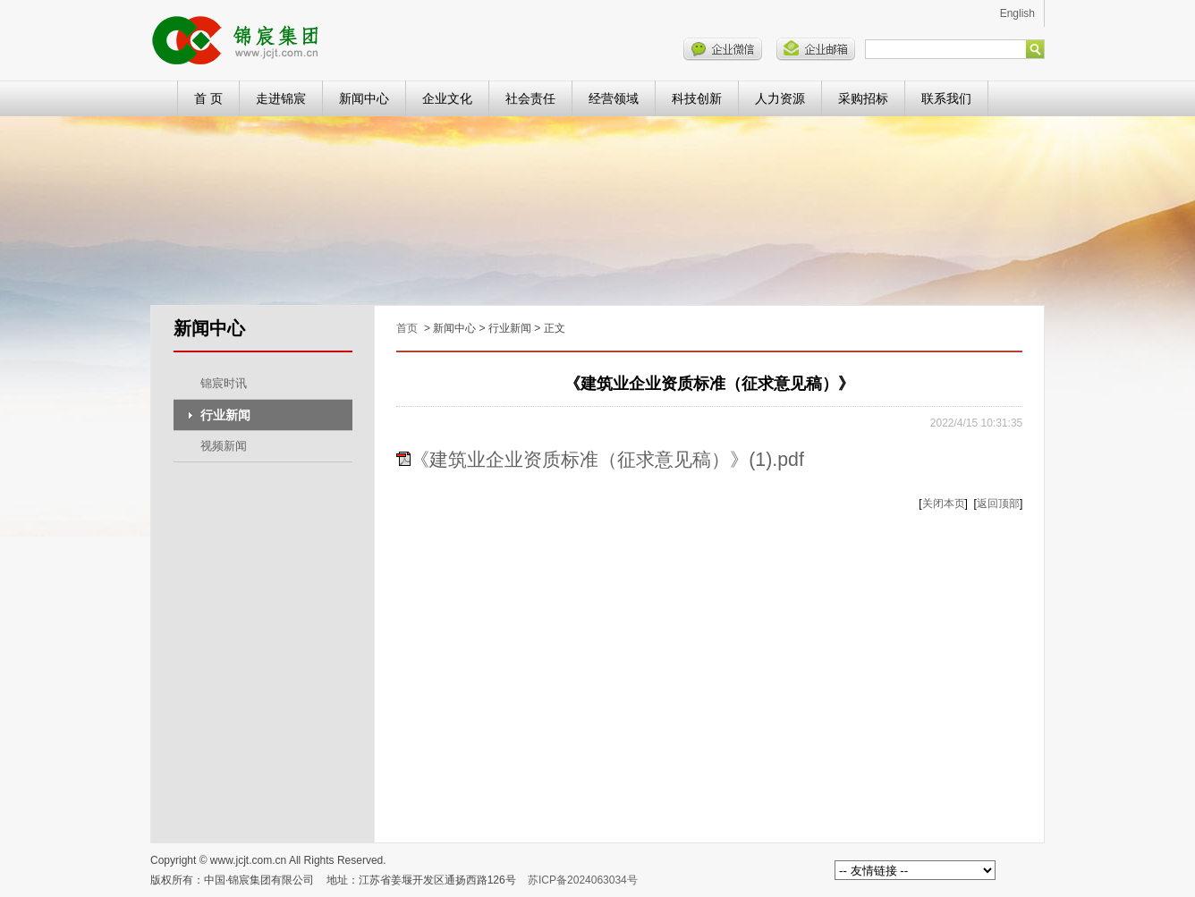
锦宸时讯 (223, 383)
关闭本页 (943, 503)
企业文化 (447, 98)
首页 (407, 328)
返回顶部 (998, 503)
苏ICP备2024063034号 (583, 880)
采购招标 (863, 98)
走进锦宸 (281, 98)
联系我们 (946, 98)
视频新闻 (223, 446)
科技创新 (697, 98)
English (1017, 13)
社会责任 (530, 98)
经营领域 (614, 98)
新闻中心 (364, 98)
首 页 (208, 98)
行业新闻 (225, 415)
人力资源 (780, 98)
